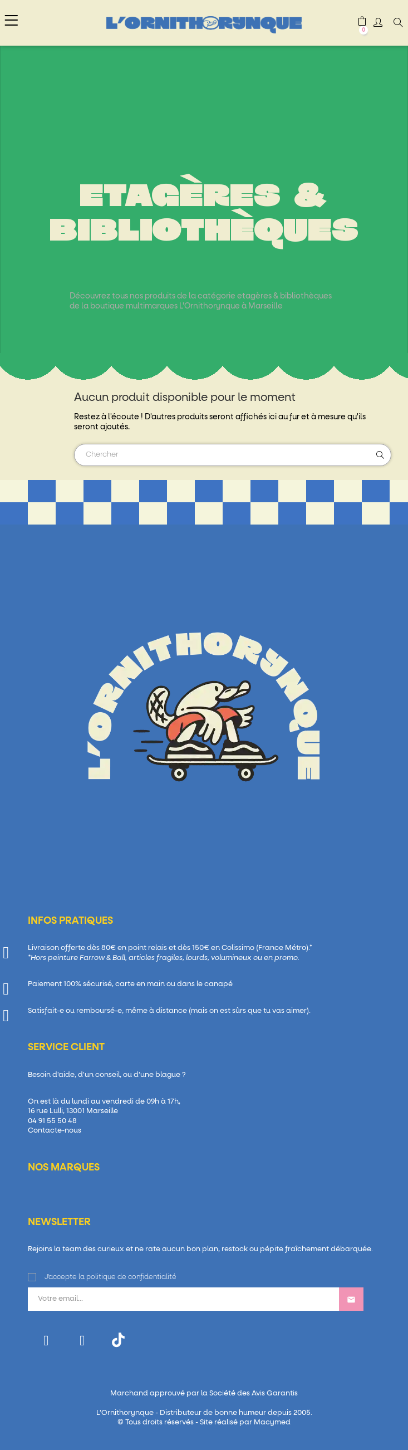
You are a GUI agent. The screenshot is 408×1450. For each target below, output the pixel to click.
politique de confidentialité (131, 1277)
